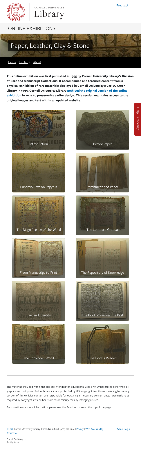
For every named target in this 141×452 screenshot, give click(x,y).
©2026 (10, 429)
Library (49, 12)
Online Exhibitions (31, 28)
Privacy (80, 429)
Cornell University (16, 12)
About (37, 62)
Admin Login (123, 429)
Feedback (122, 5)
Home (12, 62)
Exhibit (23, 62)
